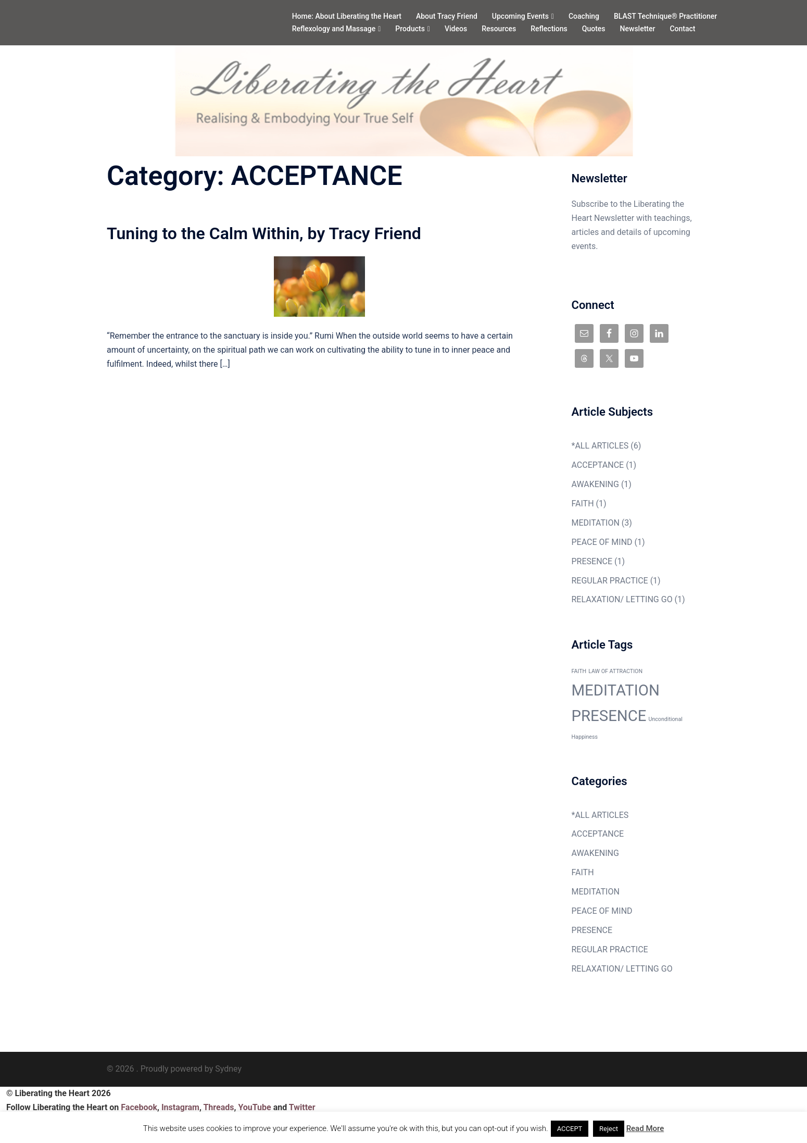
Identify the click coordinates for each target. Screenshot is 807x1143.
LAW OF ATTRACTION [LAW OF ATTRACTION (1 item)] (615, 671)
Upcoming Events (520, 16)
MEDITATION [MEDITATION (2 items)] (616, 690)
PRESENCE (592, 561)
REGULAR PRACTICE (610, 581)
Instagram (180, 1107)
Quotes (594, 28)
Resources (499, 28)
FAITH (583, 503)
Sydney (228, 1069)
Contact (682, 28)
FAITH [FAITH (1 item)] (579, 671)
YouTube (254, 1107)
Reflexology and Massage (334, 28)
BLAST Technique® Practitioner (665, 16)
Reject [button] (608, 1129)
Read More (645, 1128)
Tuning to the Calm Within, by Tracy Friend (264, 233)
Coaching (584, 16)
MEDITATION (596, 523)
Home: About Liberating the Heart (346, 16)
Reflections (549, 28)
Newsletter (637, 28)
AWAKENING (595, 484)
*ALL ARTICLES (600, 446)
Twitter (302, 1107)
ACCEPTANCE (598, 465)
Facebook (139, 1107)
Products (410, 28)
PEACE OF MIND (602, 542)
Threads (218, 1107)
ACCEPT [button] (570, 1129)
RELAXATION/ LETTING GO (622, 599)
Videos (456, 28)
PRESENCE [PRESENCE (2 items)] (609, 716)
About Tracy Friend (446, 16)
